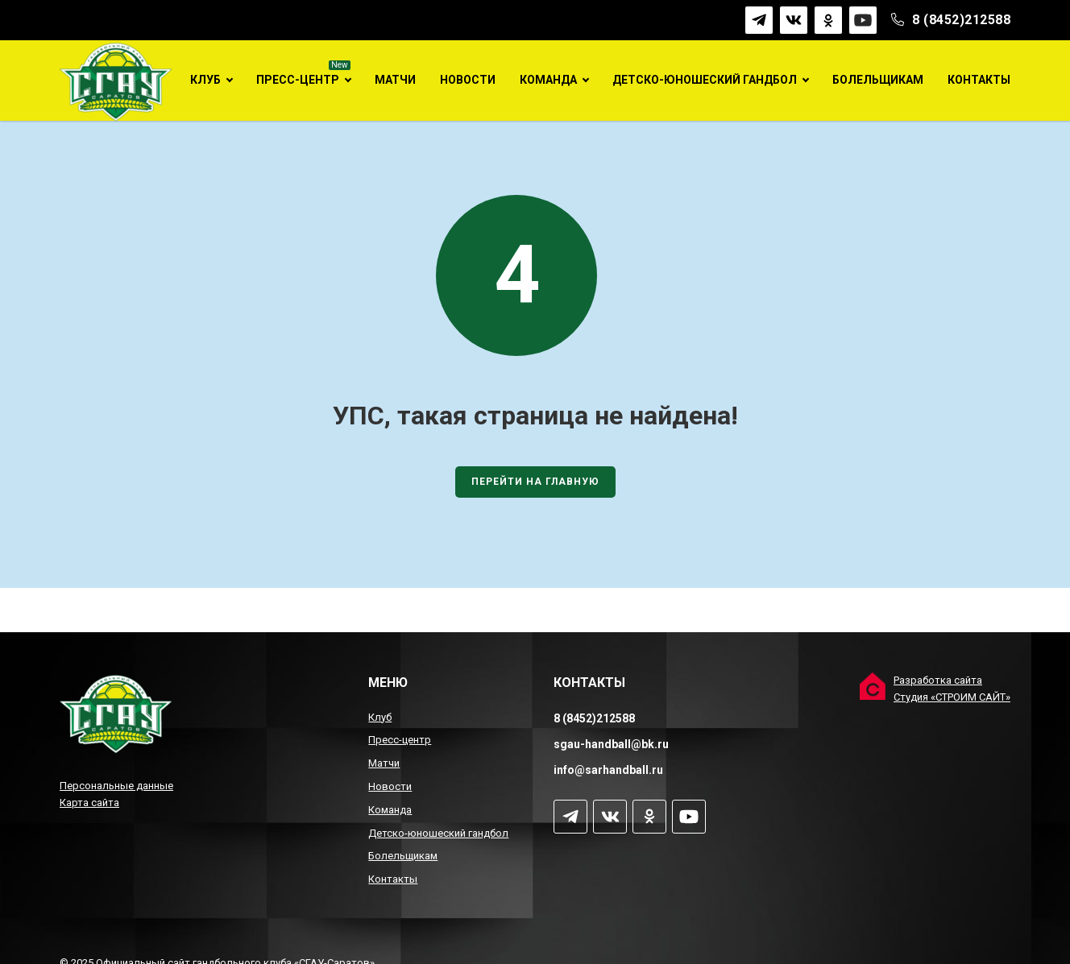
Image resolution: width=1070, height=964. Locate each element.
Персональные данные (116, 786)
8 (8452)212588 (961, 19)
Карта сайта (89, 802)
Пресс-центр (297, 79)
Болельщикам (877, 79)
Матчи (395, 79)
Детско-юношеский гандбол (704, 79)
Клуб (205, 79)
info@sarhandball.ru (608, 769)
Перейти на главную (535, 497)
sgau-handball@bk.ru (611, 744)
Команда (548, 79)
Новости (468, 79)
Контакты (979, 79)
